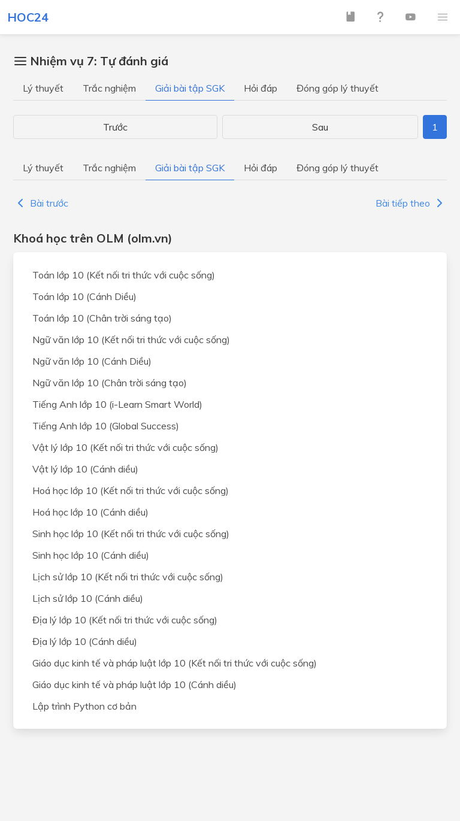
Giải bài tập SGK (190, 88)
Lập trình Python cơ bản (84, 706)
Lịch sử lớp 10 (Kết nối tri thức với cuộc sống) (127, 577)
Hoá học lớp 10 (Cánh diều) (90, 512)
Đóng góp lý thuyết (337, 88)
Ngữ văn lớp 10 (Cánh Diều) (92, 361)
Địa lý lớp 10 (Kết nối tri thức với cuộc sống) (124, 620)
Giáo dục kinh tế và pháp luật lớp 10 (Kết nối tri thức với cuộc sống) (174, 663)
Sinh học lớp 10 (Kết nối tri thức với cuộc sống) (130, 534)
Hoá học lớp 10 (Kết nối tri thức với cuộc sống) (130, 490)
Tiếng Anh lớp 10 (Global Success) (105, 426)
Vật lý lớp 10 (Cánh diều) (85, 469)
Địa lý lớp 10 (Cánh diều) (84, 641)
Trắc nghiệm (109, 88)
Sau (320, 127)
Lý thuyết (43, 88)
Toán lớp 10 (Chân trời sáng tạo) (102, 318)
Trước (115, 127)
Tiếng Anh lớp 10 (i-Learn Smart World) (117, 404)
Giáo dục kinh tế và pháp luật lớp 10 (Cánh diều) (134, 684)
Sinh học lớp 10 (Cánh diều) (90, 555)
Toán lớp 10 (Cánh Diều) (84, 296)
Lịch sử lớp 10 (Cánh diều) (87, 598)
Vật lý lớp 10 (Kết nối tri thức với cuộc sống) (125, 447)
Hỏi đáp (260, 88)
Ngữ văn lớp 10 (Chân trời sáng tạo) (109, 383)
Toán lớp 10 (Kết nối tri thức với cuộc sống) (123, 275)
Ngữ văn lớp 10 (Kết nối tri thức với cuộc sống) (131, 340)
